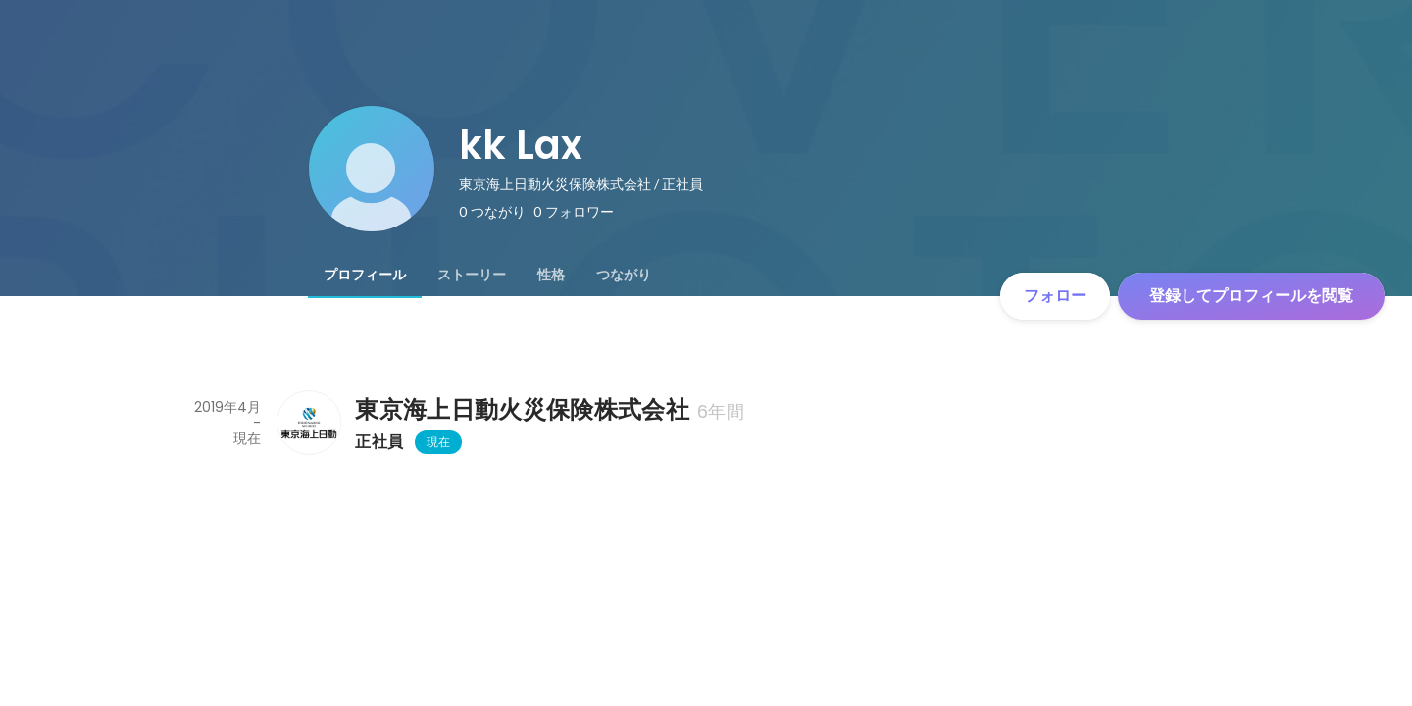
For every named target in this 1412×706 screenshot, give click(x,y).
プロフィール (365, 274)
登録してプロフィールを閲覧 (1251, 295)
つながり (623, 274)
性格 (551, 274)
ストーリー (471, 274)
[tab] (365, 274)
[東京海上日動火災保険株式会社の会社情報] (308, 422)
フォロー (1055, 295)
